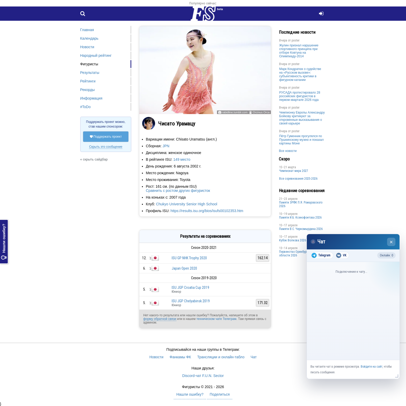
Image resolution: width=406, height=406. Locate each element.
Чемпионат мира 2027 (293, 171)
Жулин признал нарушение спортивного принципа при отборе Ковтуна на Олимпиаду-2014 (298, 51)
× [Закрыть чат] (391, 242)
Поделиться (220, 394)
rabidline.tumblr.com (235, 112)
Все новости (287, 151)
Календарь (89, 38)
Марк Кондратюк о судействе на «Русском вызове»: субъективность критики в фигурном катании (300, 74)
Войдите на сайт (371, 366)
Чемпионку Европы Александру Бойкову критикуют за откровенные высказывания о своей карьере (302, 118)
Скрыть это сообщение (105, 147)
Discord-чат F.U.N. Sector (203, 376)
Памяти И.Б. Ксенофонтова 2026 (300, 217)
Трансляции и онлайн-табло (220, 357)
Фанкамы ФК (180, 357)
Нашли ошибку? (3, 242)
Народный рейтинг (96, 55)
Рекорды (87, 90)
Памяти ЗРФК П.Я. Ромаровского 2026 (300, 204)
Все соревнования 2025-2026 (298, 178)
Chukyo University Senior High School (186, 204)
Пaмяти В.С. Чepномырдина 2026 (301, 229)
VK (341, 255)
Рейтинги (88, 81)
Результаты (89, 73)
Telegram (320, 255)
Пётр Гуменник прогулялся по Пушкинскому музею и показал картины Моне (301, 139)
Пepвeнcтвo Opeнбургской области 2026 (296, 253)
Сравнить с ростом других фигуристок (178, 190)
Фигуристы (89, 64)
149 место (181, 159)
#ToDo (85, 107)
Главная (87, 30)
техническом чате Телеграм (216, 319)
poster (296, 40)
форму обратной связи (159, 319)
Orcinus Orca (261, 112)
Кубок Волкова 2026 (292, 240)
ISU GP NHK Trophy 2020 (189, 258)
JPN (166, 146)
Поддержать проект (106, 136)
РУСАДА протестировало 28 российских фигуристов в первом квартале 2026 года (299, 96)
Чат (254, 357)
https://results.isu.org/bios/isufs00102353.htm (207, 211)
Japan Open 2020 (184, 268)
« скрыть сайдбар (94, 159)
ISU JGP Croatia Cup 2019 (190, 287)
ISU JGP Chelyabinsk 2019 (191, 301)
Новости (87, 47)
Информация (91, 98)
